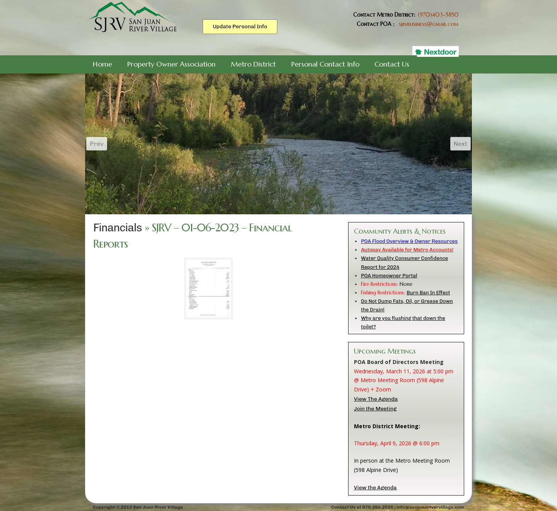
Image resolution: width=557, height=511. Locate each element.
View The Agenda (376, 399)
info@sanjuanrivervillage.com (430, 507)
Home (102, 64)
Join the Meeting (375, 408)
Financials (117, 227)
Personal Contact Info (325, 64)
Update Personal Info (240, 26)
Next (459, 143)
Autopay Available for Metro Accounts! (407, 250)
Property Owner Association (171, 64)
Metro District (253, 64)
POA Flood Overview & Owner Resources (409, 241)
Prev (97, 143)
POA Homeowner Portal (389, 276)
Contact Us (391, 64)
